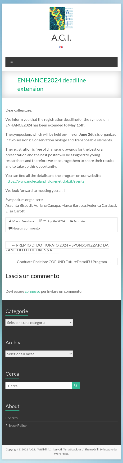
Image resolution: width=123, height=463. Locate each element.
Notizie (79, 221)
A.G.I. (61, 37)
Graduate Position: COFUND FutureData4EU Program (64, 261)
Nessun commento (26, 228)
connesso (32, 291)
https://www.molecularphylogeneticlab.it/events (44, 181)
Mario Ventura (23, 221)
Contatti (11, 418)
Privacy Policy (16, 425)
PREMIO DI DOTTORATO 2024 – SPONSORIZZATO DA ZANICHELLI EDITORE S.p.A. (57, 247)
